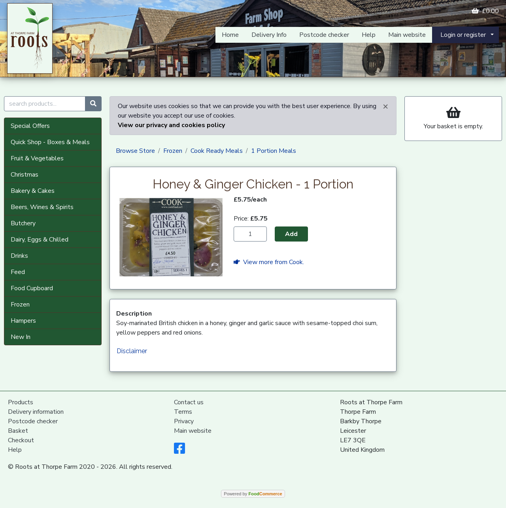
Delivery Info (269, 34)
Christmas (24, 174)
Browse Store (135, 151)
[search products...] (44, 103)
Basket (18, 430)
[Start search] (93, 103)
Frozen (20, 304)
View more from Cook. (269, 262)
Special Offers (30, 126)
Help (369, 34)
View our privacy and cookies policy (171, 125)
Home (230, 34)
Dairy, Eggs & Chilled (39, 239)
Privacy (184, 421)
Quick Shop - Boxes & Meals (50, 142)
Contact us (189, 402)
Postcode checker (324, 34)
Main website (407, 34)
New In (20, 337)
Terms (183, 411)
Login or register (463, 34)
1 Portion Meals (273, 151)
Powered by (253, 493)
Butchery (23, 223)
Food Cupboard (32, 288)
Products (20, 402)
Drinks (19, 255)
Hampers (23, 320)
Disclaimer (132, 351)
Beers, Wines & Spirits (42, 207)
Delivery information (36, 411)
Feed (18, 272)
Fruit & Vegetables (37, 158)
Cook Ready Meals (217, 151)
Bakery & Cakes (33, 190)
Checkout (21, 440)
